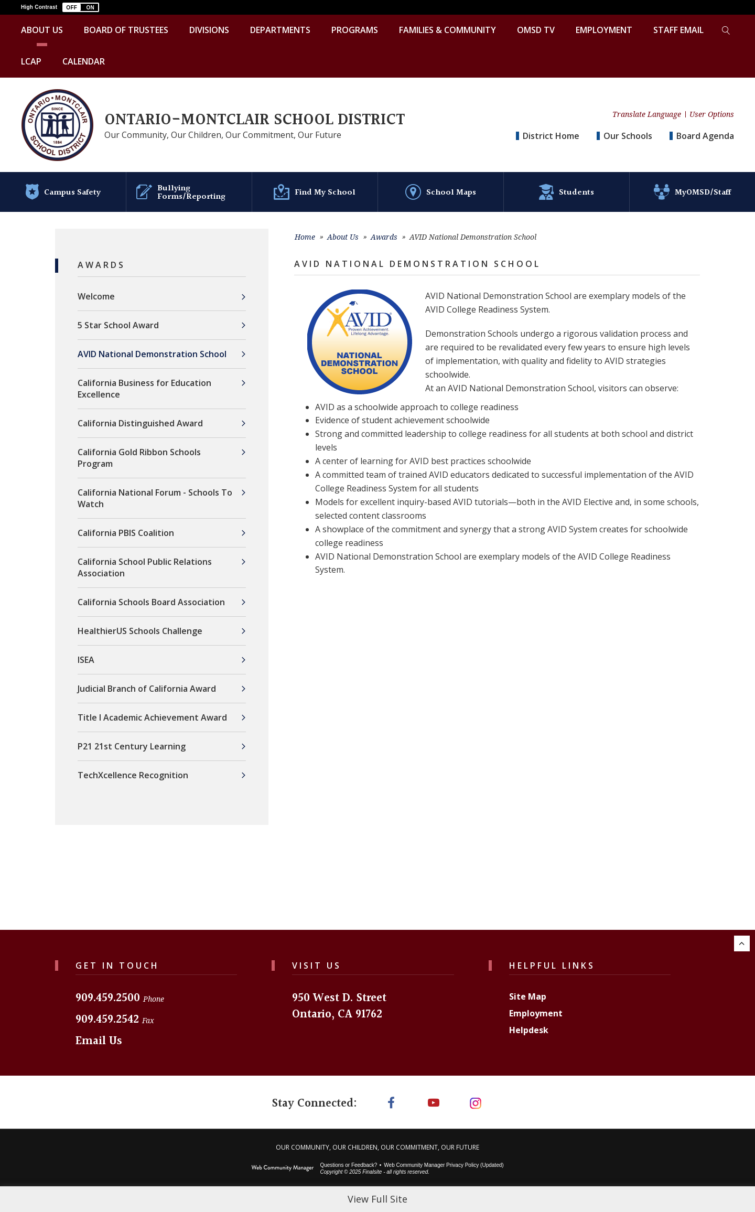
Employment (536, 1008)
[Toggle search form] (725, 30)
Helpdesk (528, 1025)
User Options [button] (711, 114)
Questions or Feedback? (348, 1160)
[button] (80, 7)
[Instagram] (476, 1097)
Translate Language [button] (646, 114)
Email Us (99, 1036)
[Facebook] (391, 1097)
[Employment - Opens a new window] (604, 30)
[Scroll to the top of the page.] (742, 938)
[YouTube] (433, 1097)
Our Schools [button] (627, 136)
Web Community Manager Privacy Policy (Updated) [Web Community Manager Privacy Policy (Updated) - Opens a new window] (443, 1160)
